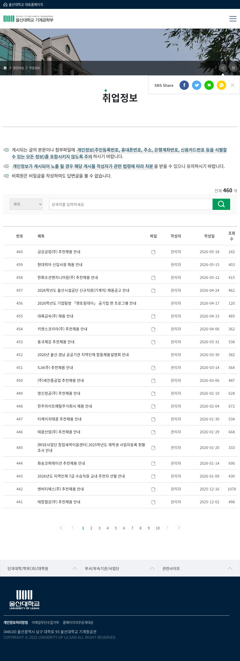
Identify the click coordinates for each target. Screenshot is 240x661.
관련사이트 (171, 568)
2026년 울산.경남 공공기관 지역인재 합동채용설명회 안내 (83, 354)
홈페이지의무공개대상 (78, 622)
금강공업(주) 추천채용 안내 (59, 251)
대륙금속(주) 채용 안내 (55, 316)
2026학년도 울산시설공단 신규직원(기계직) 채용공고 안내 (83, 290)
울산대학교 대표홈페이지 (26, 4)
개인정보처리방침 (16, 622)
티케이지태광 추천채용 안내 (60, 419)
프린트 (233, 68)
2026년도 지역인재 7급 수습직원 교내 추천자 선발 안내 (81, 476)
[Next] (166, 527)
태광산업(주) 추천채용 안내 (59, 432)
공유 (223, 68)
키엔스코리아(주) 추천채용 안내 (62, 329)
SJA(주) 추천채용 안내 (55, 367)
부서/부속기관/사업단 (102, 568)
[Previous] (61, 527)
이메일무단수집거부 (45, 622)
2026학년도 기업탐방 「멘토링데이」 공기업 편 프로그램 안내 (87, 303)
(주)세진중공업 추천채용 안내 (61, 380)
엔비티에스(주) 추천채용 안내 (61, 489)
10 (158, 528)
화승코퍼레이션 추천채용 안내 (61, 463)
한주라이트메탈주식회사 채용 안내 (65, 406)
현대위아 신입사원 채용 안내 (60, 264)
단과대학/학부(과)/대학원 (28, 568)
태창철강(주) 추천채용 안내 (59, 501)
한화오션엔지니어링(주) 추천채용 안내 (68, 277)
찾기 (221, 204)
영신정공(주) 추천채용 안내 (59, 393)
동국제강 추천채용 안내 (56, 341)
